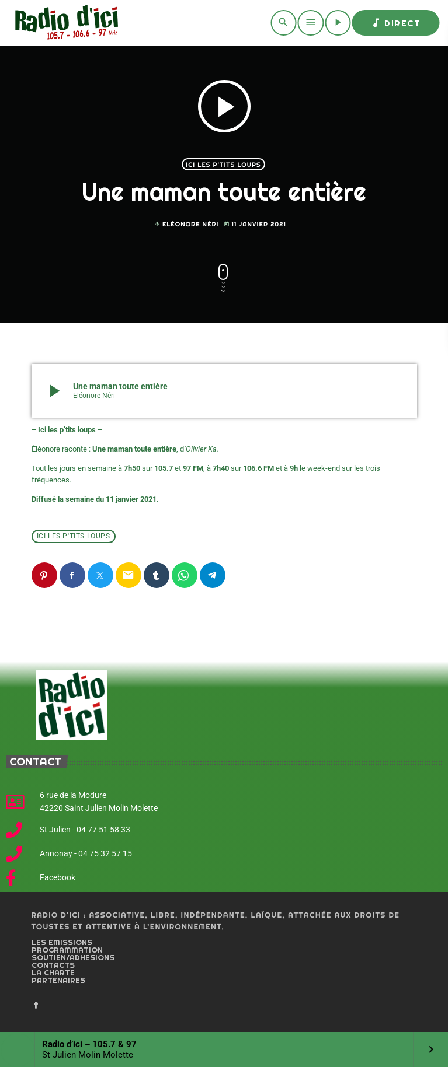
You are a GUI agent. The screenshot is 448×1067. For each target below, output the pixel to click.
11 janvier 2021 (255, 224)
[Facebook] (36, 1006)
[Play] (337, 23)
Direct (395, 23)
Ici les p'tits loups (223, 164)
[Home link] (64, 22)
